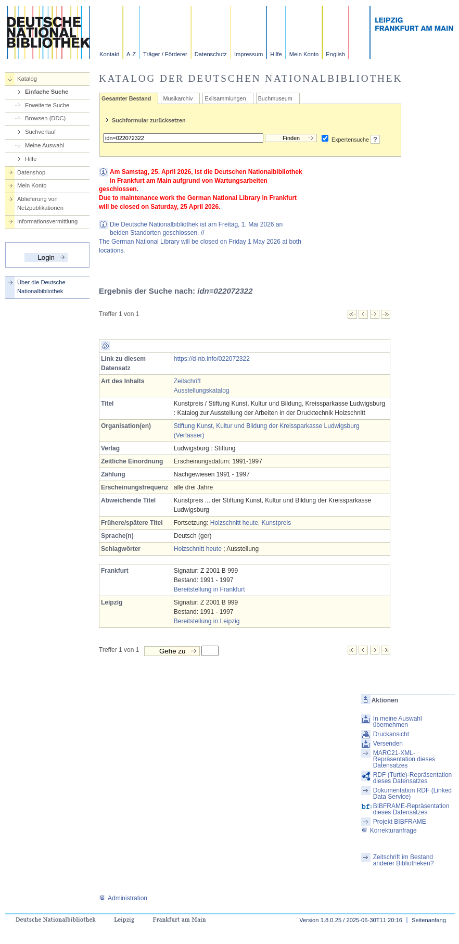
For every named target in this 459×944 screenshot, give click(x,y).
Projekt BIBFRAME (399, 821)
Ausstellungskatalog (202, 390)
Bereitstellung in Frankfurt (209, 589)
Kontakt (109, 54)
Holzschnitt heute (198, 548)
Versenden (388, 743)
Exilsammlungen (225, 98)
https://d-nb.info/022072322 (212, 358)
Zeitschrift (187, 381)
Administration (123, 898)
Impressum (248, 54)
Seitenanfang (429, 920)
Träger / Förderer (165, 54)
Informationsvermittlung (47, 221)
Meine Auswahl (44, 145)
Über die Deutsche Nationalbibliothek (41, 286)
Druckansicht (391, 734)
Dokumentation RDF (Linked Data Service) (412, 793)
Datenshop (31, 172)
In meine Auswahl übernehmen (397, 721)
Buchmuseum (275, 98)
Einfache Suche (46, 92)
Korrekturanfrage (389, 830)
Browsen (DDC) (45, 118)
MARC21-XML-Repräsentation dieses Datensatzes (404, 759)
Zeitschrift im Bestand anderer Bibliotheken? (403, 860)
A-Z (131, 54)
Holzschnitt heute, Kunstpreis (250, 522)
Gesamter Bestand (126, 98)
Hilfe (276, 54)
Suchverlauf (40, 132)
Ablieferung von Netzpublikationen (40, 203)
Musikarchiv (178, 98)
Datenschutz (211, 54)
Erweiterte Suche (47, 105)
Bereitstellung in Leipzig (207, 621)
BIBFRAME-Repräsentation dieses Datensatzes (411, 809)
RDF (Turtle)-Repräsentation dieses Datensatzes (412, 778)
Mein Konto (304, 54)
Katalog (27, 78)
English (335, 54)
